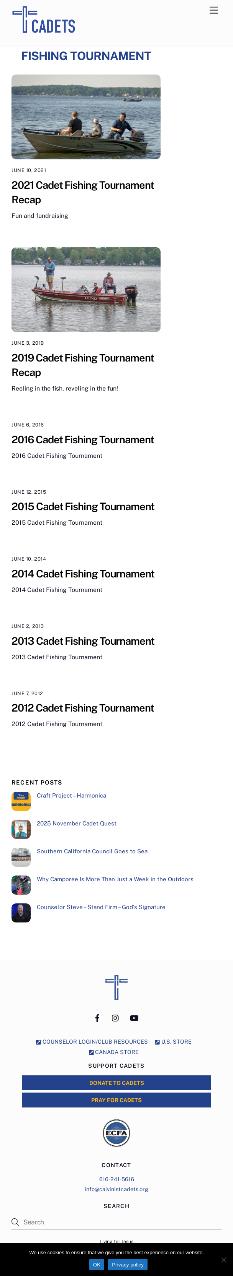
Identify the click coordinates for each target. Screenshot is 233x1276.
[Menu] (214, 10)
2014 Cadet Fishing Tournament (82, 573)
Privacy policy (128, 1265)
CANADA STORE (114, 1052)
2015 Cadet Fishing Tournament (82, 506)
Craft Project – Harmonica (71, 795)
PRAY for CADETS (116, 1100)
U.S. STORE (173, 1041)
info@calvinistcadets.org (116, 1189)
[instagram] (115, 1017)
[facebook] (97, 1017)
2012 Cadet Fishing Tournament (82, 708)
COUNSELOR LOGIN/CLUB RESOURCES (92, 1041)
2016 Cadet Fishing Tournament (82, 439)
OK (96, 1265)
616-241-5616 (116, 1179)
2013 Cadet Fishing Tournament (82, 641)
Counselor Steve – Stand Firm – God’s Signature (101, 907)
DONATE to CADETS (116, 1083)
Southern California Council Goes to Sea (92, 851)
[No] (223, 1259)
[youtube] (134, 1017)
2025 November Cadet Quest (76, 823)
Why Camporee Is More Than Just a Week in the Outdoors (115, 879)
